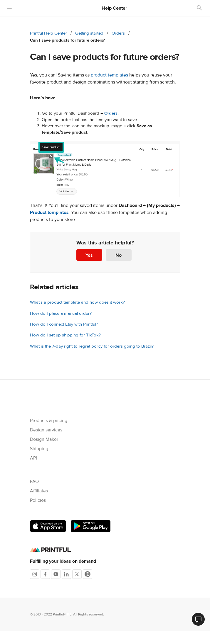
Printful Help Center (48, 33)
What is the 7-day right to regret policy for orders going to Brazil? (92, 346)
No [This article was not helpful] (118, 255)
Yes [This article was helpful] (89, 255)
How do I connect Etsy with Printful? (64, 324)
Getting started (89, 33)
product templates (109, 75)
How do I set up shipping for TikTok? (65, 335)
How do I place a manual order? (61, 313)
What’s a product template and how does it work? (77, 302)
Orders (118, 33)
